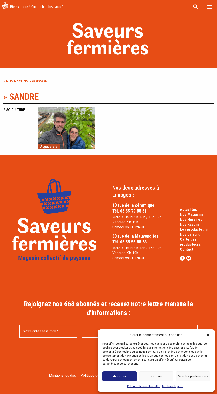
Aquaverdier (49, 147)
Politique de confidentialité (143, 386)
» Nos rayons (15, 81)
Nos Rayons (190, 224)
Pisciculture (14, 110)
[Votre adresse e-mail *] (48, 331)
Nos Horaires (191, 219)
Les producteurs (194, 229)
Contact (186, 249)
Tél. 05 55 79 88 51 (129, 211)
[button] (208, 335)
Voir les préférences (193, 376)
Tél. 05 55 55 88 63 (129, 242)
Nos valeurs (190, 234)
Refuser (156, 376)
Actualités (188, 209)
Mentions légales (172, 386)
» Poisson (37, 81)
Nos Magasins (192, 214)
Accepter (119, 376)
